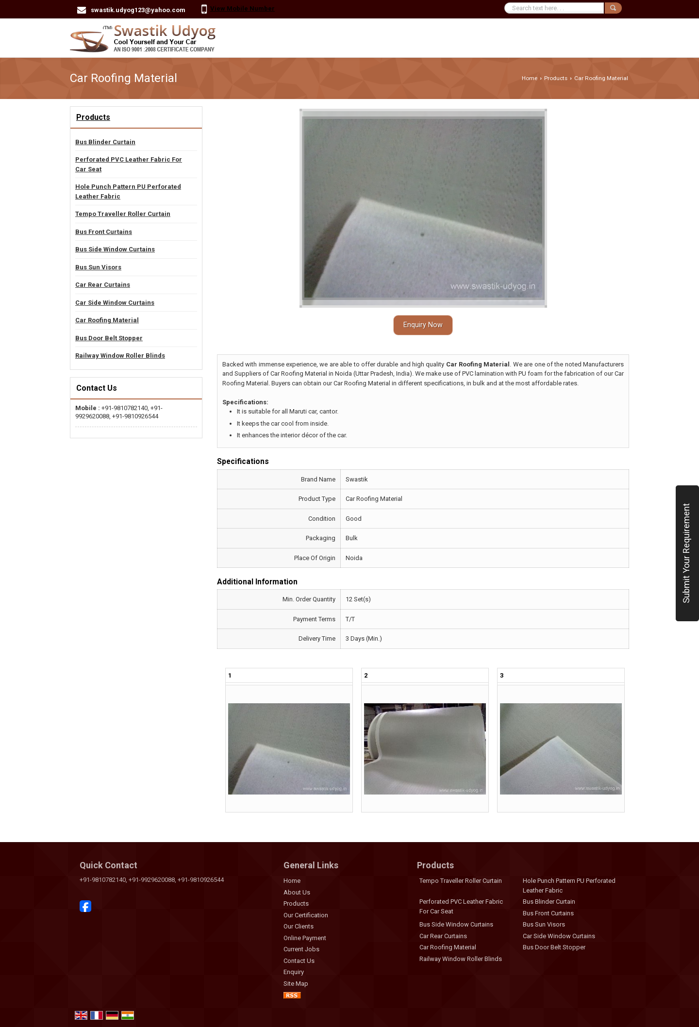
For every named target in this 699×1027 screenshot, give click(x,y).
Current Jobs (301, 949)
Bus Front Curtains (103, 231)
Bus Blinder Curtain (105, 142)
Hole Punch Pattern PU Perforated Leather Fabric (128, 191)
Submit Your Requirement (686, 553)
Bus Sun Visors (98, 267)
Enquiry (293, 972)
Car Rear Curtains (102, 284)
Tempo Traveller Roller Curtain (122, 213)
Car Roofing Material (107, 320)
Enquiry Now (423, 325)
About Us (296, 892)
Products (555, 78)
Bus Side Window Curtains (115, 249)
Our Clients (298, 926)
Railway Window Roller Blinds (120, 355)
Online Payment (304, 938)
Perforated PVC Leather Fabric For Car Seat (128, 164)
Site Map (295, 983)
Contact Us (299, 960)
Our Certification (305, 915)
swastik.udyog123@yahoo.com (138, 10)
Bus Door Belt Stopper (109, 338)
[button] (242, 8)
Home (529, 78)
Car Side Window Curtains (114, 302)
